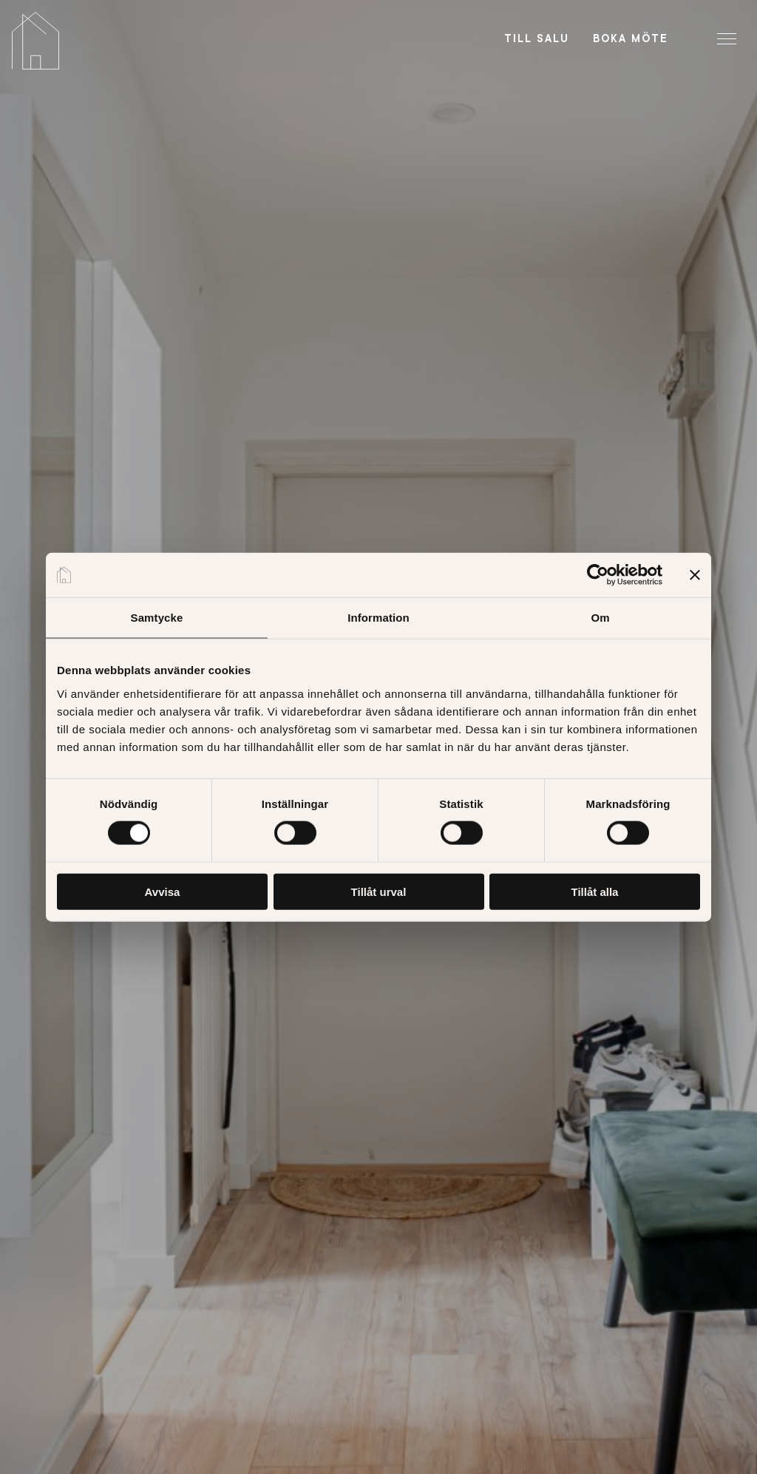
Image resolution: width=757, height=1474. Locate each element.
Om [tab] (600, 617)
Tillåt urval (379, 891)
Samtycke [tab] (157, 617)
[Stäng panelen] (695, 575)
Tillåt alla (595, 891)
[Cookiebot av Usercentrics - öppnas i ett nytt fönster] (597, 575)
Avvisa (162, 891)
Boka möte (630, 38)
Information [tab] (378, 617)
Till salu (536, 38)
